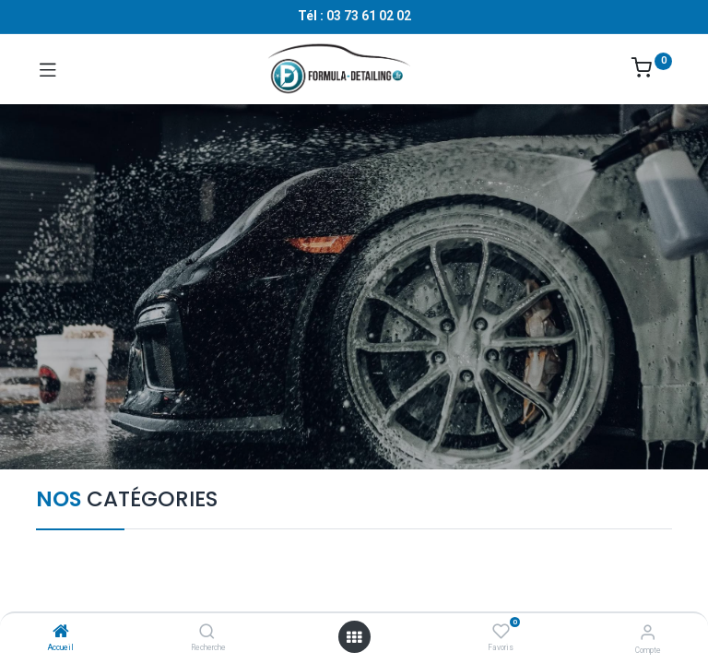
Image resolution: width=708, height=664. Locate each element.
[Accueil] (61, 632)
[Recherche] (207, 632)
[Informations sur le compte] (647, 632)
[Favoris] (501, 632)
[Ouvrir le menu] (354, 637)
